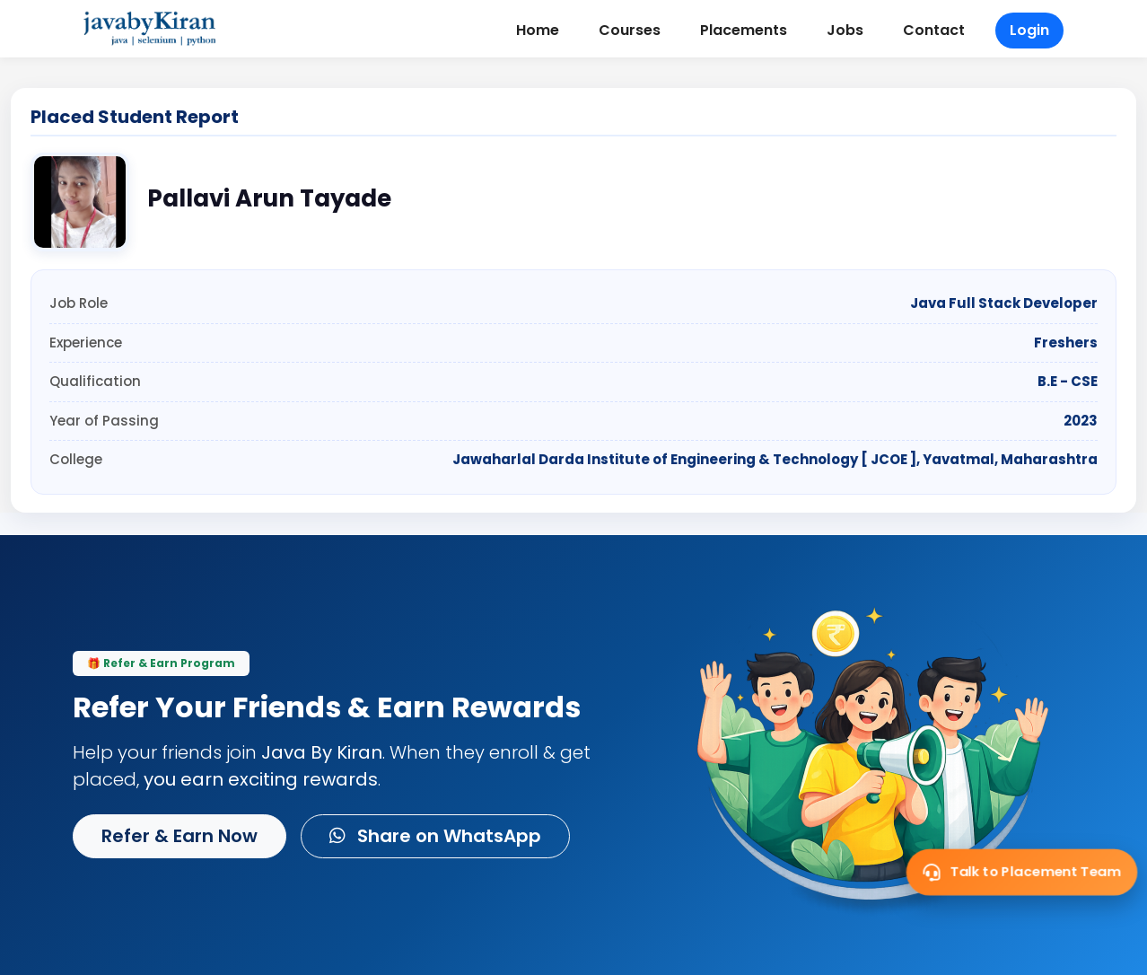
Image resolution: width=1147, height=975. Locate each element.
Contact (934, 30)
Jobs (845, 30)
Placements (743, 30)
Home (537, 30)
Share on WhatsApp (435, 835)
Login (1029, 30)
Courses (630, 30)
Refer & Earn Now (179, 835)
